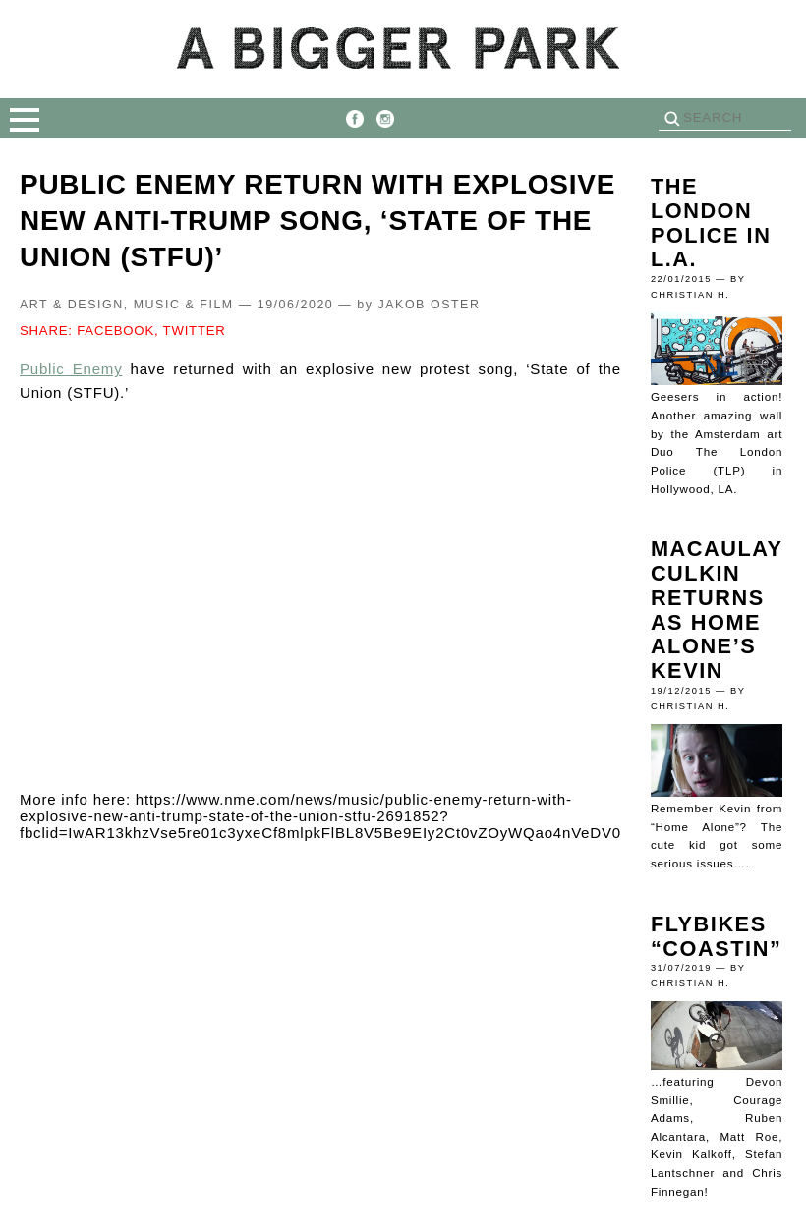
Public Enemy (71, 369)
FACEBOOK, (117, 330)
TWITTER (194, 330)
